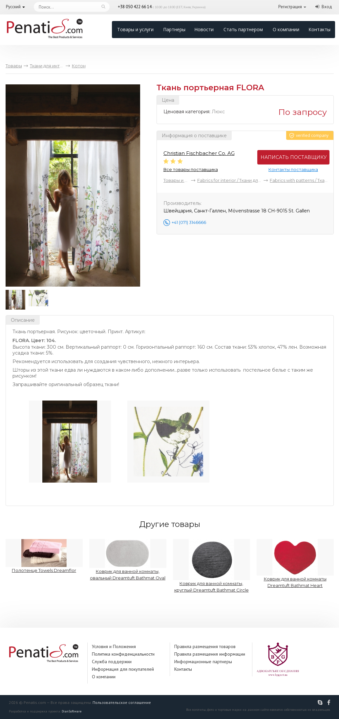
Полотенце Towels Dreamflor (44, 556)
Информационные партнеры (203, 662)
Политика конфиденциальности (123, 654)
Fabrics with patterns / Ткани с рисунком (299, 180)
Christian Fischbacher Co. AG (199, 153)
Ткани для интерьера (47, 65)
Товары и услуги (135, 29)
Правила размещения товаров (205, 646)
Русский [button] (13, 7)
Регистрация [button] (290, 7)
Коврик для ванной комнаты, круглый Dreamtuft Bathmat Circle (211, 566)
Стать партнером (243, 29)
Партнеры (174, 29)
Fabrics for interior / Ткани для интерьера (229, 180)
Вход (327, 7)
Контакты (319, 29)
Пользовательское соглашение (122, 702)
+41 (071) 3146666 (189, 222)
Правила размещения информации (209, 654)
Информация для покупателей (123, 669)
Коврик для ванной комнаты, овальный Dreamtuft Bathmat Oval (127, 559)
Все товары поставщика (190, 169)
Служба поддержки (112, 662)
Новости (204, 29)
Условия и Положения (114, 646)
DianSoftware (71, 711)
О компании (286, 29)
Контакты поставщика (293, 169)
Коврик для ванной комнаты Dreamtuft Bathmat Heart (295, 563)
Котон (79, 65)
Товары (14, 65)
